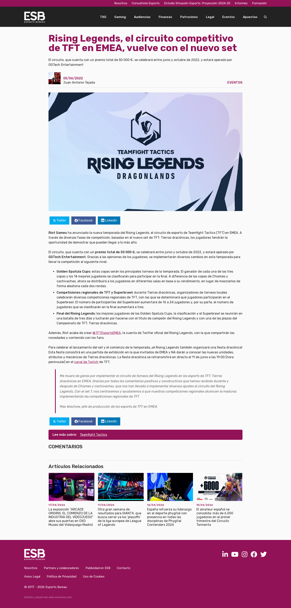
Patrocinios (189, 17)
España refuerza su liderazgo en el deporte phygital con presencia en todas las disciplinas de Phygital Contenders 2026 (169, 517)
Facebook (85, 220)
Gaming (120, 17)
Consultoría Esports (146, 3)
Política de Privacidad (61, 576)
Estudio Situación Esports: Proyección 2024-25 (197, 3)
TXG (103, 17)
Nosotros (120, 3)
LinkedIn (111, 220)
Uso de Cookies (93, 576)
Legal (210, 17)
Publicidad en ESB (97, 568)
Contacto (123, 568)
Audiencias (142, 17)
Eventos (228, 17)
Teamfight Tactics (93, 435)
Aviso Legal (32, 576)
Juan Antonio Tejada (79, 82)
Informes (241, 3)
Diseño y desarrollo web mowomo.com (48, 597)
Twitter (61, 220)
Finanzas (165, 17)
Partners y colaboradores (61, 568)
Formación (259, 3)
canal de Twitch (86, 362)
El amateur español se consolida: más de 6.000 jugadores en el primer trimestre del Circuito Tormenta (214, 517)
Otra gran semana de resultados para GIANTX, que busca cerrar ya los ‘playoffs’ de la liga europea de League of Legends (119, 517)
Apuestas (250, 17)
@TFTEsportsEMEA (107, 333)
